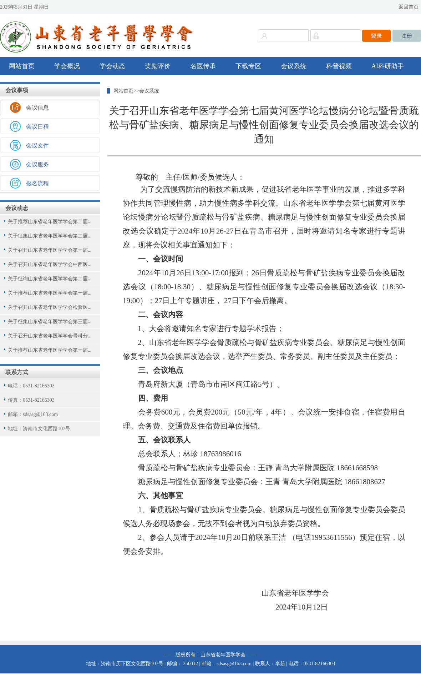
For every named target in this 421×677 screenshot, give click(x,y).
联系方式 (16, 372)
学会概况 (67, 66)
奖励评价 (158, 66)
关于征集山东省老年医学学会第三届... (50, 321)
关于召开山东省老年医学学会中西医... (50, 264)
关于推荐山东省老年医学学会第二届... (50, 221)
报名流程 (37, 183)
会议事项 (16, 90)
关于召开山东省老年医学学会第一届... (50, 250)
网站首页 (22, 66)
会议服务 (37, 164)
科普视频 (339, 66)
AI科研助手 (387, 66)
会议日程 (37, 127)
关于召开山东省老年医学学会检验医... (50, 307)
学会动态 (112, 66)
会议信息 (37, 108)
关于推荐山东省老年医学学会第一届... (50, 293)
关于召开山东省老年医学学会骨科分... (50, 335)
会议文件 (37, 145)
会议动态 (16, 208)
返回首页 (409, 7)
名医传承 (203, 66)
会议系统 (293, 66)
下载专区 (248, 66)
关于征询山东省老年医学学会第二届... (50, 278)
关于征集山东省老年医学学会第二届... (50, 236)
